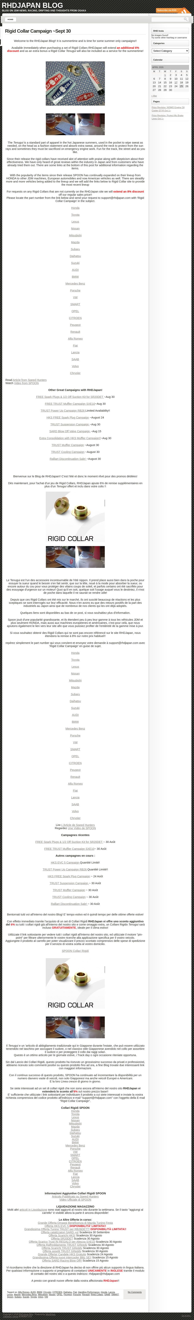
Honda (75, 207)
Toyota (75, 214)
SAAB (75, 359)
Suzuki (75, 263)
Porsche (75, 290)
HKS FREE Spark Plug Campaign (68, 417)
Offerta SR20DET (62, 1238)
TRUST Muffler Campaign (68, 445)
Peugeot (75, 324)
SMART (75, 304)
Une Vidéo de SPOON (82, 828)
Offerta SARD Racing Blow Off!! (62, 1260)
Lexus (75, 221)
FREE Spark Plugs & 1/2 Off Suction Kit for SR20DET (70, 396)
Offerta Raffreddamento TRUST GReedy (62, 1244)
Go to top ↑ (186, 1315)
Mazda (75, 242)
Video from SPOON (26, 383)
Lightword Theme (10, 1316)
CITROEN (75, 318)
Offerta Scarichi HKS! (62, 1235)
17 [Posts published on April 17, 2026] (175, 82)
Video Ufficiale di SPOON (75, 1199)
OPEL (75, 311)
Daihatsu (75, 256)
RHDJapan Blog (32, 5)
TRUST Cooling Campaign (67, 452)
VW (75, 297)
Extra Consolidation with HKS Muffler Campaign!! (70, 438)
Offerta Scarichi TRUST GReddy (62, 1248)
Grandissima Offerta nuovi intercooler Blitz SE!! (62, 1257)
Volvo (75, 366)
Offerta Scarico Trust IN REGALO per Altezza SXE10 (62, 1241)
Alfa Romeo (75, 338)
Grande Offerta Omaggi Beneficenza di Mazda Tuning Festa (75, 1222)
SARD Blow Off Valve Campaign (70, 431)
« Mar (154, 96)
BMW (75, 276)
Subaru (75, 249)
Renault (75, 331)
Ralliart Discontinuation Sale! (68, 458)
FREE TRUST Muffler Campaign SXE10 (70, 403)
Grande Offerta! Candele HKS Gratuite (62, 1254)
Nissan (75, 228)
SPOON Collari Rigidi (75, 950)
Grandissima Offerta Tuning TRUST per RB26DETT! (57, 1229)
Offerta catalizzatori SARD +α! (60, 1232)
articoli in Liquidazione (33, 1209)
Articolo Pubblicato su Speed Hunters (75, 1196)
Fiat (75, 345)
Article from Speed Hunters (30, 380)
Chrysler (75, 373)
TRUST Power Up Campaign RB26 (63, 410)
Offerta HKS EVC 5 (57, 1226)
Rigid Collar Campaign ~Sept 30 (38, 31)
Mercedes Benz (75, 283)
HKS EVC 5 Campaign (65, 862)
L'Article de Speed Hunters (78, 825)
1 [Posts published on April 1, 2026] (165, 75)
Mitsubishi (75, 235)
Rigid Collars (97, 1294)
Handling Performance (89, 1292)
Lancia (75, 352)
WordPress (50, 1314)
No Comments (135, 1292)
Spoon (10, 1297)
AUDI (75, 269)
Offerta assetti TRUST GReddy (62, 1251)
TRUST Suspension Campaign (70, 424)
